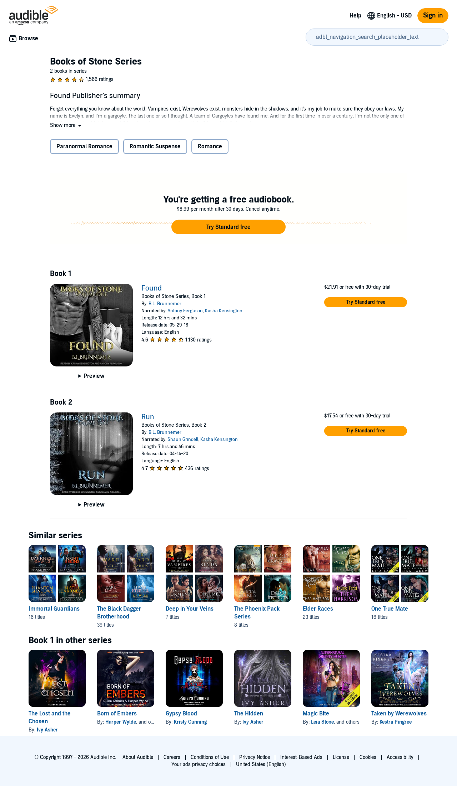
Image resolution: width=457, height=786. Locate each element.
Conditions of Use (210, 757)
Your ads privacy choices (198, 764)
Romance (210, 146)
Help (355, 15)
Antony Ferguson (185, 311)
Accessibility (400, 757)
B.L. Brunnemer (165, 304)
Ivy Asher (47, 730)
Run (147, 417)
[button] (66, 125)
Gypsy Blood (181, 713)
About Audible (137, 757)
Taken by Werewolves (399, 713)
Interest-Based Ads (301, 757)
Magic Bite (316, 713)
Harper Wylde (120, 722)
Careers (172, 757)
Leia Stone (322, 722)
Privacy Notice (254, 757)
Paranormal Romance (84, 146)
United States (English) (261, 764)
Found (151, 288)
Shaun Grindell (182, 439)
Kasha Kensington (223, 311)
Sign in (433, 15)
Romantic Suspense (155, 146)
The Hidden (248, 713)
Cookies (368, 757)
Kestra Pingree (396, 722)
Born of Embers (117, 713)
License (341, 757)
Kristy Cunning (190, 722)
